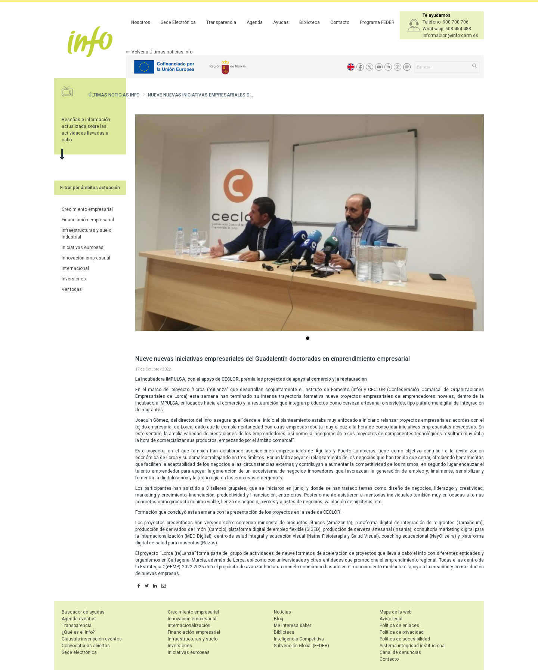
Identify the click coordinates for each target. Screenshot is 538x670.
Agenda (255, 22)
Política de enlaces (399, 625)
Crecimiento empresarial (87, 209)
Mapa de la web (395, 612)
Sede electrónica (79, 652)
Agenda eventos (79, 618)
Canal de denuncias (400, 652)
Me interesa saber (292, 625)
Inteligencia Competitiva (299, 639)
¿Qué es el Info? (78, 632)
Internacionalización (189, 625)
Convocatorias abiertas (86, 645)
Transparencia (221, 22)
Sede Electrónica (178, 22)
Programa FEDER (377, 22)
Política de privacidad (402, 632)
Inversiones (74, 279)
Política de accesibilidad (405, 639)
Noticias (282, 612)
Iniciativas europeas (82, 247)
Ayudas (281, 22)
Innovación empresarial (86, 258)
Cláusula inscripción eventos (92, 639)
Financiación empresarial (88, 219)
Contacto (339, 22)
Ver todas (72, 289)
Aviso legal (391, 618)
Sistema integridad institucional (413, 645)
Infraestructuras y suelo (192, 639)
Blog (278, 618)
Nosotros (140, 22)
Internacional (75, 268)
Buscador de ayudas (83, 612)
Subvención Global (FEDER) (301, 645)
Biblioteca (309, 22)
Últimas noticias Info (114, 95)
